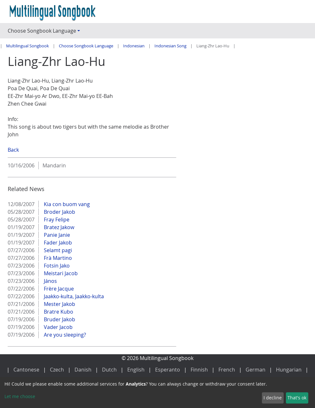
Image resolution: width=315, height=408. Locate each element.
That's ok (296, 398)
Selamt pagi (57, 250)
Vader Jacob (58, 327)
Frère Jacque (58, 288)
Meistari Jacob (60, 273)
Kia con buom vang (66, 204)
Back (13, 149)
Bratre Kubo (58, 311)
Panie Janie (56, 234)
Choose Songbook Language (86, 46)
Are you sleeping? (64, 334)
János (50, 280)
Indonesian (134, 46)
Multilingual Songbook (27, 46)
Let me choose (19, 396)
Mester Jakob (59, 304)
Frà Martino (57, 257)
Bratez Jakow (58, 227)
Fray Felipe (56, 219)
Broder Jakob (59, 211)
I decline (273, 398)
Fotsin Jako (56, 265)
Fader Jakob (57, 242)
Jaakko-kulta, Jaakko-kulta (73, 296)
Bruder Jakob (59, 319)
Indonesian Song (170, 46)
